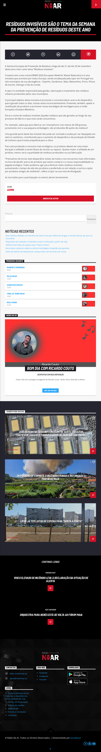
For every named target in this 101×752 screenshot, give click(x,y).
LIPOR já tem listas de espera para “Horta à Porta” (27, 245)
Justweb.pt (75, 737)
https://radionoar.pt (18, 673)
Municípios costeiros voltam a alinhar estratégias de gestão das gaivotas (37, 248)
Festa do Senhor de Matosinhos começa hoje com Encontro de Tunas (36, 251)
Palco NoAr (12, 276)
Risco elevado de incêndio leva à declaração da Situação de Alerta (51, 579)
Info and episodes (50, 390)
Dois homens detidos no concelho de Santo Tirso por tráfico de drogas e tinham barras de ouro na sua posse (50, 433)
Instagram (43, 676)
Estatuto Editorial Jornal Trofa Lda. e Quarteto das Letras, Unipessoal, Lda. (17, 696)
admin (10, 189)
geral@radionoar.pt (18, 678)
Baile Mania (12, 302)
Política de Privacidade (18, 702)
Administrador (12, 449)
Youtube (43, 679)
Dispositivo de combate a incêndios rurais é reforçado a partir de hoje (36, 241)
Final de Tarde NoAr (15, 293)
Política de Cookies (16, 705)
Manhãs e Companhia (15, 267)
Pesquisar (9, 213)
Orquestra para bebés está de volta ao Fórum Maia (51, 614)
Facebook (43, 673)
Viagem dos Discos (15, 285)
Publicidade (13, 708)
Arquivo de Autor (50, 198)
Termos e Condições (17, 712)
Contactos (12, 715)
